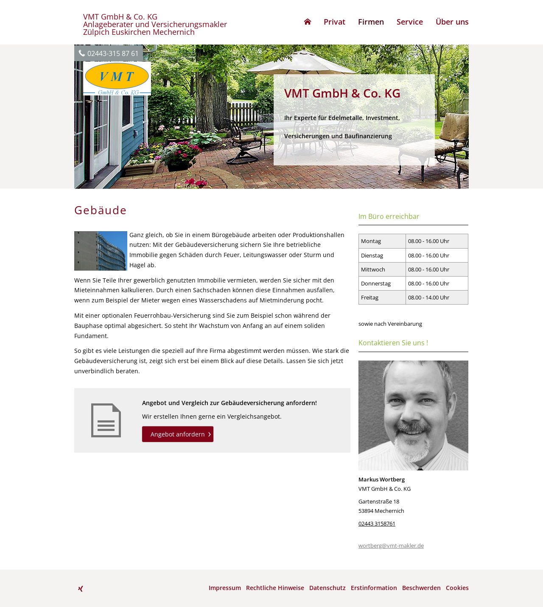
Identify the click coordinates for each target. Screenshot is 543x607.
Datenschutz (327, 588)
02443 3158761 (376, 523)
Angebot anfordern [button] (178, 434)
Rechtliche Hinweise (275, 588)
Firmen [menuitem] (371, 21)
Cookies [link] (457, 588)
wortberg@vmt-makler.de (391, 545)
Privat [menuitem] (334, 21)
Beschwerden (421, 588)
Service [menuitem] (410, 21)
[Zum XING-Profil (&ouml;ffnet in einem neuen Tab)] (80, 588)
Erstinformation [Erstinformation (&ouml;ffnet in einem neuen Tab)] (374, 588)
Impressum (225, 588)
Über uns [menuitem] (452, 21)
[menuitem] (307, 21)
